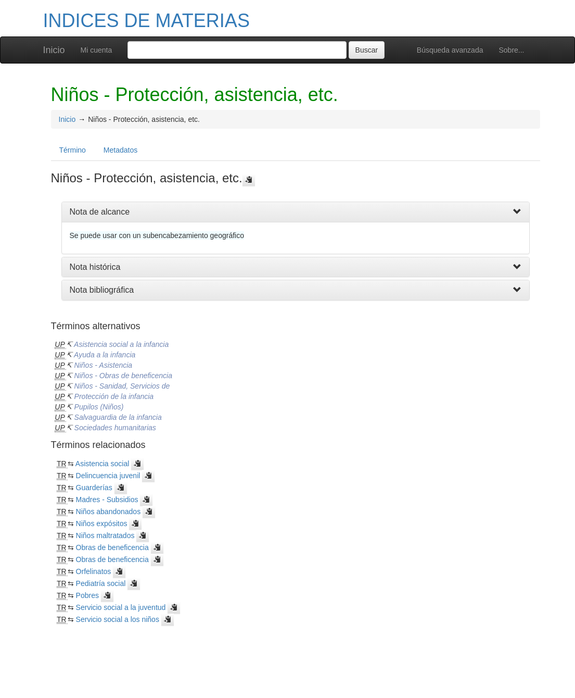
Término (72, 150)
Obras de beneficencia (112, 547)
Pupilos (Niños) (99, 407)
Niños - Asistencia (103, 365)
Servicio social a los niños (117, 619)
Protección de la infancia (114, 396)
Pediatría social (101, 583)
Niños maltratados (105, 535)
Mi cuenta (96, 50)
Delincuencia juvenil (108, 475)
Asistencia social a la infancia (121, 344)
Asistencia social (102, 463)
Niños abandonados (108, 511)
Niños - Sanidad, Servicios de (122, 386)
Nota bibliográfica (102, 289)
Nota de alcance (100, 211)
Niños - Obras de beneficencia (123, 375)
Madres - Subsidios (107, 499)
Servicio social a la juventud (121, 607)
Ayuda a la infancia (104, 355)
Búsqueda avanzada (450, 50)
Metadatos (120, 150)
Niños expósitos (101, 523)
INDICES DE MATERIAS (146, 20)
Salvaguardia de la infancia (118, 417)
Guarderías (94, 487)
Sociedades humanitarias (115, 427)
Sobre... (511, 50)
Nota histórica (95, 267)
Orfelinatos (93, 571)
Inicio (54, 50)
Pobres (87, 595)
